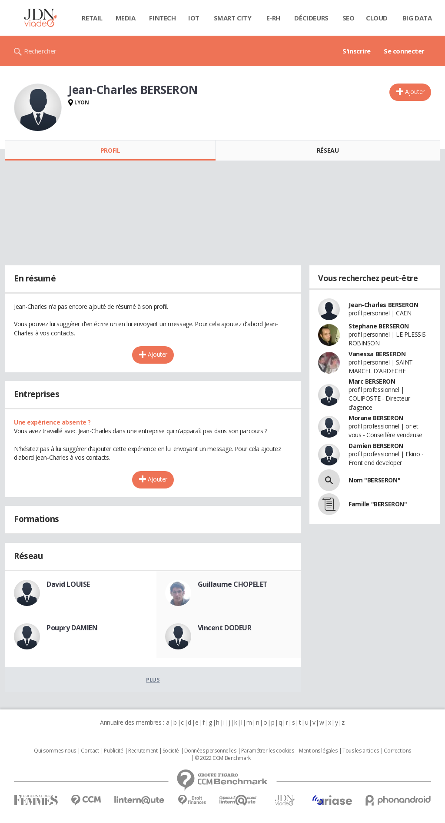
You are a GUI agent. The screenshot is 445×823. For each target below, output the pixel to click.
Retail (92, 17)
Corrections (397, 751)
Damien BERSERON (376, 446)
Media (126, 17)
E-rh (273, 17)
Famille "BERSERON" (378, 504)
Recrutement (142, 751)
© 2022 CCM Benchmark (223, 758)
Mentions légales (318, 751)
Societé (171, 751)
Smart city (233, 17)
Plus (152, 679)
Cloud (377, 17)
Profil (110, 150)
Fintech (162, 17)
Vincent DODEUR (225, 627)
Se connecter (404, 51)
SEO (348, 17)
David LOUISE (68, 584)
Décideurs (311, 17)
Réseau (328, 150)
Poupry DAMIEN (72, 627)
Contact (90, 751)
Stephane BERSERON (379, 326)
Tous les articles (360, 751)
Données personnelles (210, 751)
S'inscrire (356, 51)
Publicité (113, 751)
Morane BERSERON (376, 418)
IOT (193, 17)
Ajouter (415, 91)
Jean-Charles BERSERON (383, 305)
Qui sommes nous (55, 751)
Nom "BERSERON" (374, 480)
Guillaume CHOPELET (233, 584)
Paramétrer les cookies (267, 751)
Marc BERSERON (372, 381)
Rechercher (40, 51)
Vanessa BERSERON (377, 354)
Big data (417, 17)
